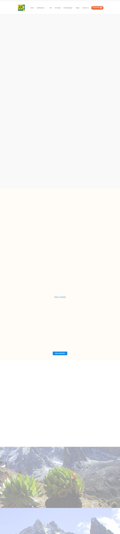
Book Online (97, 8)
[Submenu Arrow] (72, 7)
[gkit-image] (21, 8)
